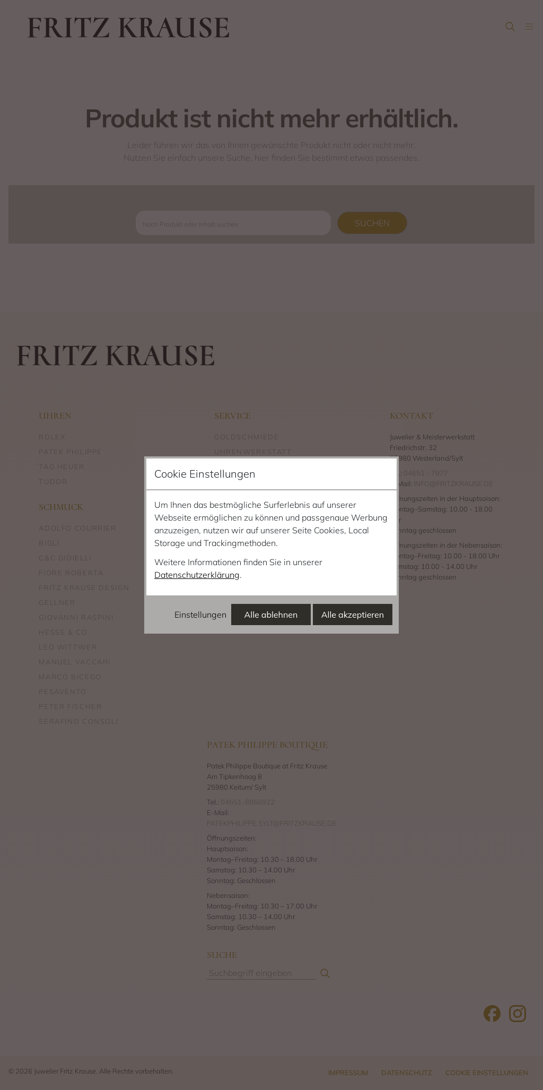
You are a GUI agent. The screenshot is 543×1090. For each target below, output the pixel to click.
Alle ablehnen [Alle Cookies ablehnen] (271, 614)
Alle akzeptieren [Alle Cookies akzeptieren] (352, 614)
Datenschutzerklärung (197, 574)
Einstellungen (200, 614)
